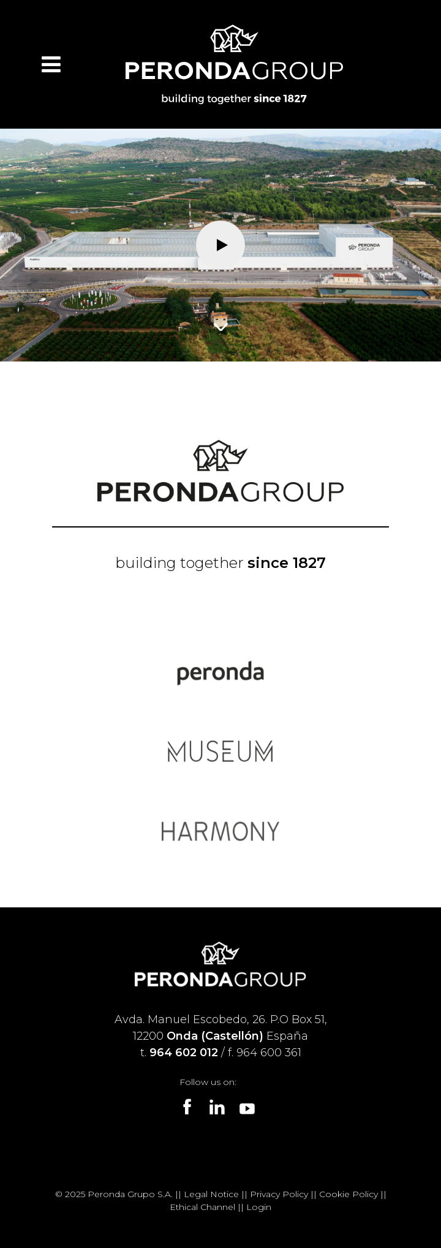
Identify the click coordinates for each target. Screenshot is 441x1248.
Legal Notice (211, 1194)
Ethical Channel (202, 1206)
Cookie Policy (348, 1194)
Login (258, 1206)
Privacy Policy (279, 1194)
